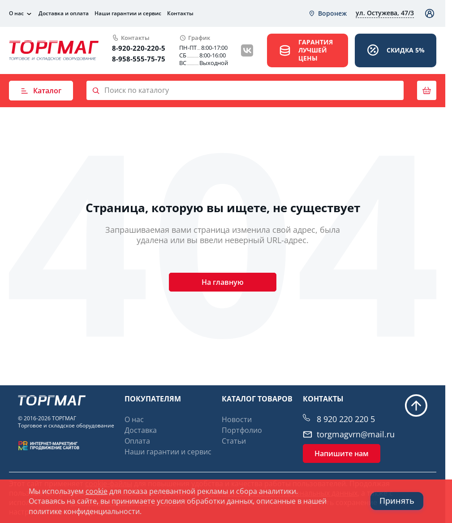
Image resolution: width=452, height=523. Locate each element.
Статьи (234, 441)
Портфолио (242, 430)
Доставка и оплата (64, 13)
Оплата (137, 441)
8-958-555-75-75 (138, 58)
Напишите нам (341, 453)
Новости (237, 419)
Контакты (180, 13)
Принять (396, 501)
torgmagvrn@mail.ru (356, 434)
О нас (16, 13)
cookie (97, 491)
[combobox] (327, 13)
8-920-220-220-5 (138, 48)
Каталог (41, 91)
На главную (223, 282)
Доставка (141, 430)
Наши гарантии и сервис (128, 13)
